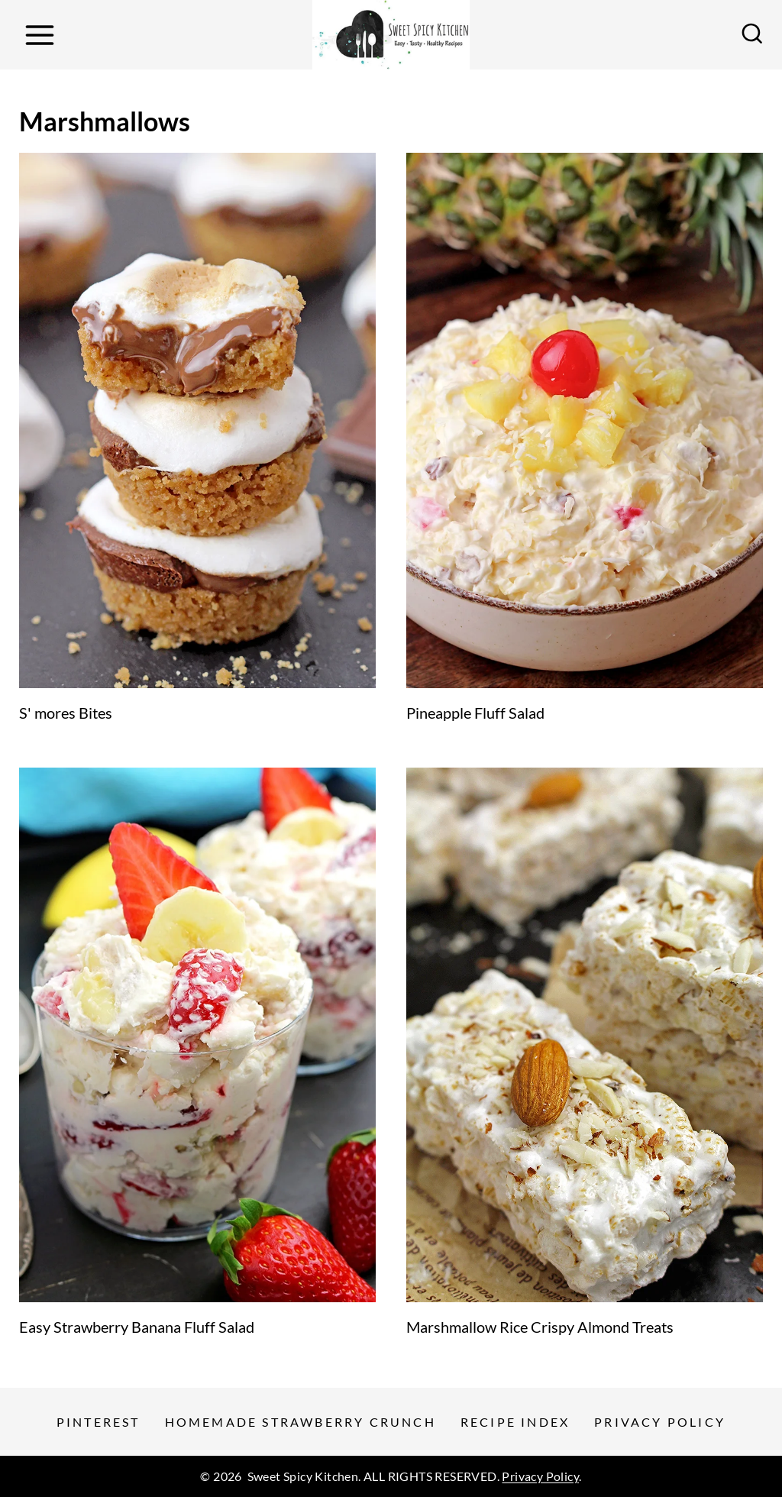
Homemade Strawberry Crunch (300, 1422)
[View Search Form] (752, 35)
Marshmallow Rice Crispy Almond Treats (540, 1327)
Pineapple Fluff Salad (475, 712)
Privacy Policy (659, 1422)
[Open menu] (39, 35)
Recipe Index (515, 1422)
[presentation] (197, 420)
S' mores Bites (65, 712)
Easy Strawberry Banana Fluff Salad (136, 1327)
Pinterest (99, 1422)
